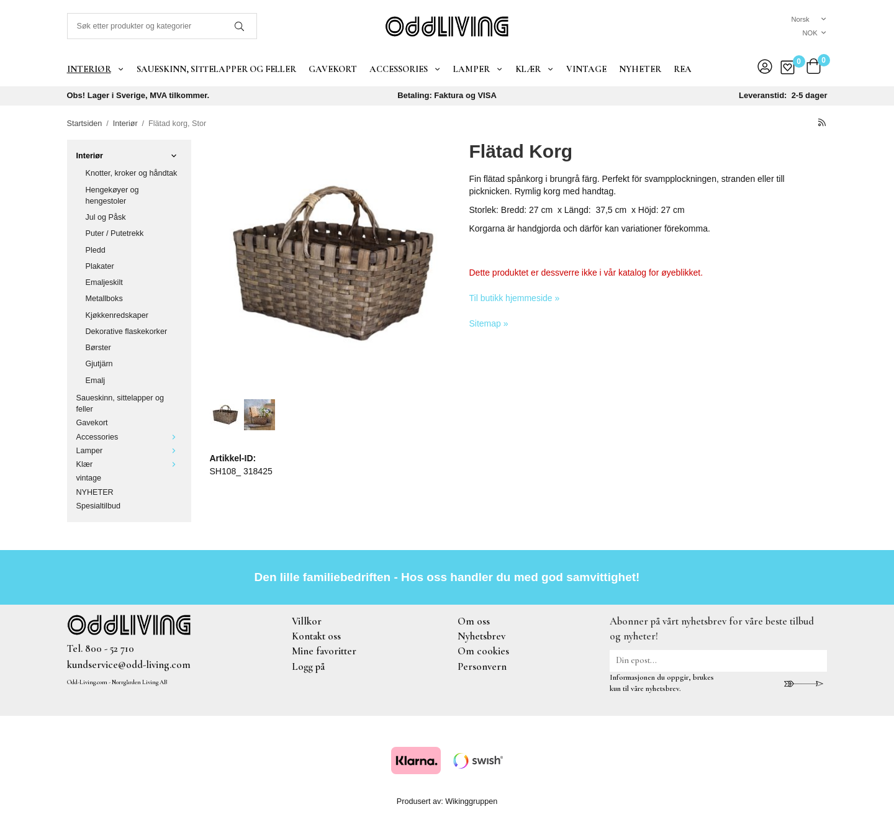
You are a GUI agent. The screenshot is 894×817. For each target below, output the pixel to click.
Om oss (474, 621)
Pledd (96, 250)
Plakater (100, 266)
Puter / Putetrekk (115, 233)
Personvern (482, 666)
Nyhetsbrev (481, 636)
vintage (586, 68)
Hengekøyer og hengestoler (112, 195)
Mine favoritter (324, 650)
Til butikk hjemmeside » (514, 298)
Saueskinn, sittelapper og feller (216, 68)
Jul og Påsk (106, 217)
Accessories (405, 68)
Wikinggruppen (471, 801)
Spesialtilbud (98, 506)
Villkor (307, 621)
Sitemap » (488, 323)
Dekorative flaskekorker (127, 331)
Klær (534, 68)
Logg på (308, 666)
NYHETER (640, 68)
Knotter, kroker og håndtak (132, 173)
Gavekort (333, 68)
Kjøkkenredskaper (117, 315)
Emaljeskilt (104, 282)
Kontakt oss (316, 636)
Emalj (96, 380)
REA (683, 68)
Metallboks (104, 298)
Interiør (95, 68)
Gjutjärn (99, 363)
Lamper (478, 68)
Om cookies (483, 650)
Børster (98, 347)
